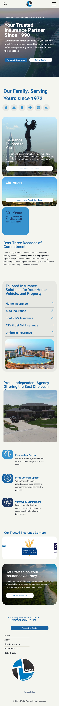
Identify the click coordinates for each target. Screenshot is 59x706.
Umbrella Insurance (19, 333)
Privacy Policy (29, 692)
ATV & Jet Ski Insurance (22, 325)
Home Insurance (17, 304)
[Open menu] (54, 4)
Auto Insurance (16, 311)
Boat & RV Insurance (19, 318)
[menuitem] (29, 635)
